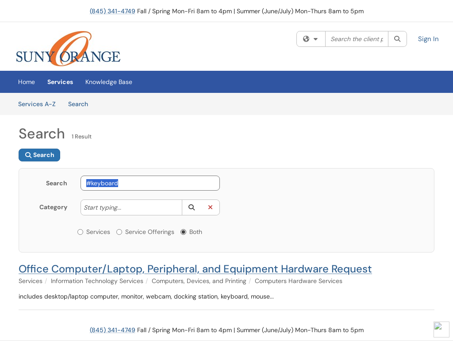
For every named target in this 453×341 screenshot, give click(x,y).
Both (191, 232)
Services (60, 82)
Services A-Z (37, 104)
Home (26, 82)
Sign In (428, 38)
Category (53, 207)
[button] (191, 207)
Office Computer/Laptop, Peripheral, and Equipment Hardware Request (195, 269)
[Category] (125, 207)
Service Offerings (145, 232)
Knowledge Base (108, 82)
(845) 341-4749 (112, 11)
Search (81, 103)
